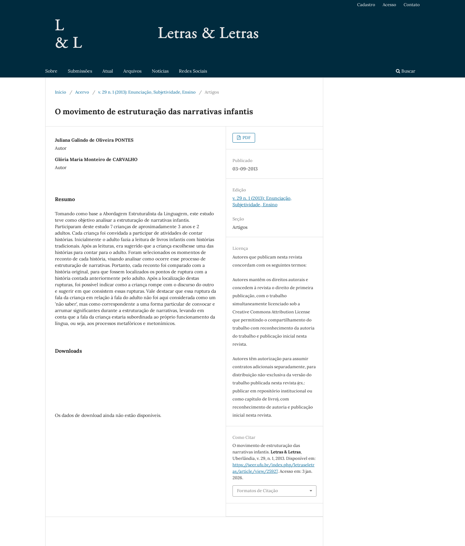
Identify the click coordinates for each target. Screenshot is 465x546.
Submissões (80, 71)
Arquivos (132, 71)
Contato (412, 4)
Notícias (160, 71)
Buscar (405, 71)
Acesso (389, 4)
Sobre (51, 71)
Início (60, 92)
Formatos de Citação (257, 490)
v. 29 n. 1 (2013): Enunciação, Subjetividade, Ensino (147, 92)
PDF (246, 137)
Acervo (82, 92)
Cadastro (366, 4)
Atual (107, 71)
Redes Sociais (193, 71)
